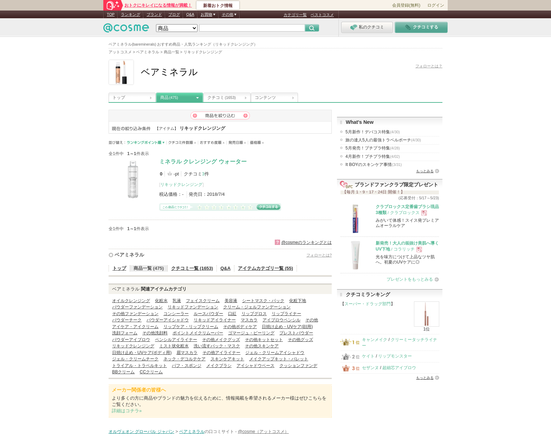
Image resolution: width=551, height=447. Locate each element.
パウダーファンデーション (137, 307)
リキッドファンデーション (193, 307)
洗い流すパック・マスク (217, 345)
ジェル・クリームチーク (135, 358)
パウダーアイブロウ (131, 339)
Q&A (190, 14)
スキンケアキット (227, 358)
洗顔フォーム (124, 333)
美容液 (231, 300)
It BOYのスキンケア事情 (373, 164)
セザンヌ (370, 367)
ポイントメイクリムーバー (198, 333)
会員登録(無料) (406, 5)
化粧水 (161, 300)
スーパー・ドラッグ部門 (367, 303)
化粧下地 (297, 300)
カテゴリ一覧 (295, 15)
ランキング (130, 14)
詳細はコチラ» (127, 410)
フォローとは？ (428, 66)
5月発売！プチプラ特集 (372, 148)
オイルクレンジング (131, 300)
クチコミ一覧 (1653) (192, 268)
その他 (311, 320)
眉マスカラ (186, 352)
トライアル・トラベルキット (139, 365)
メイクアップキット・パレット (278, 358)
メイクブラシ (219, 365)
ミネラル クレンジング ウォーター (203, 162)
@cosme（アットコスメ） (263, 431)
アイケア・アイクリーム (135, 326)
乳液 (177, 300)
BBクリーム (123, 371)
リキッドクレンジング (181, 184)
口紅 (232, 313)
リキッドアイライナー (215, 320)
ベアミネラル (129, 255)
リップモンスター (395, 356)
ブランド (154, 14)
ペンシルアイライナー (176, 339)
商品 (169, 97)
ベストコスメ (322, 15)
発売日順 (237, 143)
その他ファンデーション (135, 313)
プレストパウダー (296, 333)
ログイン (435, 5)
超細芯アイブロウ (399, 367)
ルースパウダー (208, 313)
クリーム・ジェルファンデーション (257, 307)
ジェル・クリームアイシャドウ (274, 352)
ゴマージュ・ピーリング (251, 333)
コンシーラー (176, 313)
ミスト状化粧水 (174, 345)
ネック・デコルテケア (184, 358)
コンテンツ (265, 97)
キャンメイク (374, 339)
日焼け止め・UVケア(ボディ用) (141, 352)
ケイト (368, 356)
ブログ (174, 14)
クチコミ (221, 97)
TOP (111, 14)
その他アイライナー (221, 352)
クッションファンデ (298, 365)
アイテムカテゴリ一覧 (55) (265, 268)
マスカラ (249, 320)
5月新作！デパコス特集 (372, 131)
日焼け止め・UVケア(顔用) (287, 326)
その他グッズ (300, 339)
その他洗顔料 (155, 333)
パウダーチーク (127, 320)
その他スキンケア (262, 345)
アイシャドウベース (255, 365)
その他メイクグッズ (221, 339)
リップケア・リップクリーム (190, 326)
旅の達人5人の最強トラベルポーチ (383, 140)
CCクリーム (151, 371)
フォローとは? (319, 255)
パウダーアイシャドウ (168, 320)
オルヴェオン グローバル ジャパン (141, 431)
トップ (118, 97)
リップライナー (286, 313)
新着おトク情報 (218, 5)
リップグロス (254, 313)
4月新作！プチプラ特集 (372, 156)
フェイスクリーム (203, 300)
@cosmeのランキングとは (306, 242)
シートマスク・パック (263, 300)
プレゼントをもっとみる (410, 279)
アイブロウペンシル (281, 320)
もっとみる (425, 171)
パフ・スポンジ (186, 365)
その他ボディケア (240, 326)
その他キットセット (264, 339)
